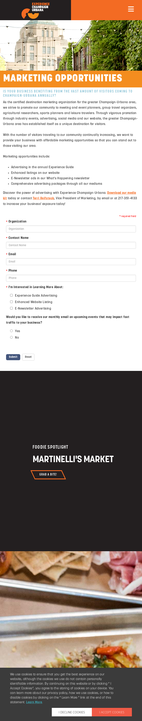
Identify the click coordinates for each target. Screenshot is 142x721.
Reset (28, 357)
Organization (16, 221)
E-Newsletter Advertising (32, 308)
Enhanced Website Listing (33, 302)
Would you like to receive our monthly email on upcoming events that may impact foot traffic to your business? (67, 320)
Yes (17, 331)
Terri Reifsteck (43, 198)
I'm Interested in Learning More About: (34, 287)
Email (11, 254)
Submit (13, 357)
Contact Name (17, 238)
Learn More (34, 702)
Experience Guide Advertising (35, 295)
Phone (11, 270)
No (16, 337)
